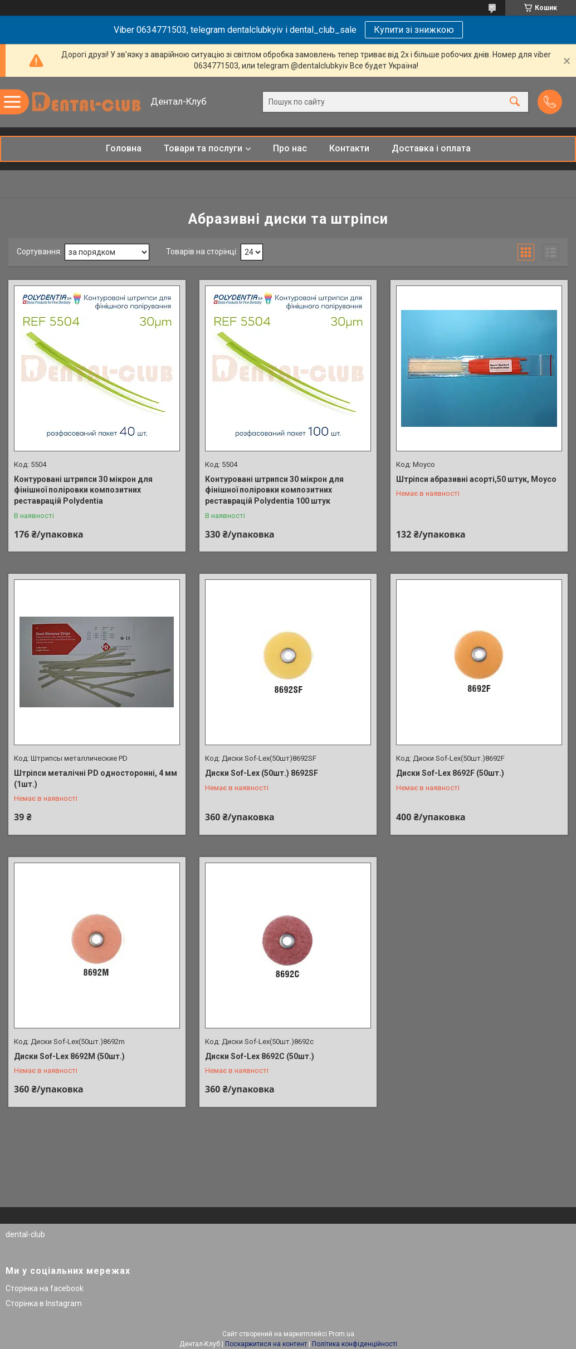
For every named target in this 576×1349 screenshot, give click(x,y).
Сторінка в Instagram (44, 1303)
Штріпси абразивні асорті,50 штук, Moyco (476, 479)
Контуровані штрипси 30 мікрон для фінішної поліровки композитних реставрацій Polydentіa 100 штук (274, 490)
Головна (123, 148)
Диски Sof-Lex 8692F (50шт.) (450, 773)
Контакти (349, 148)
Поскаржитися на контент (266, 1344)
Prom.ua (341, 1334)
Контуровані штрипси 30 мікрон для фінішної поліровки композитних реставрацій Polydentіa (83, 490)
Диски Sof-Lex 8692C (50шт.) (259, 1056)
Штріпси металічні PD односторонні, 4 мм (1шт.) (95, 779)
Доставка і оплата (431, 148)
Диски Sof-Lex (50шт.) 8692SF (261, 773)
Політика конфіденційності (354, 1344)
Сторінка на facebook (45, 1288)
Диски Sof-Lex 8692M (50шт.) (69, 1056)
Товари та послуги (203, 148)
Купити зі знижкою (414, 29)
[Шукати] (514, 102)
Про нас (290, 148)
